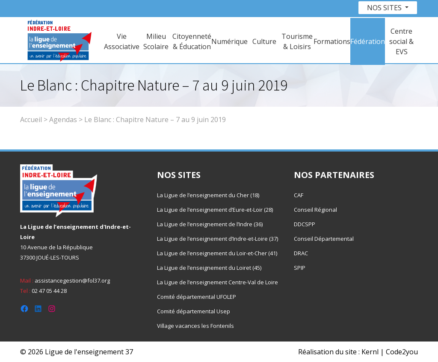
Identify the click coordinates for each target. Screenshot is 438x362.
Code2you (402, 351)
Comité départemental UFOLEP (196, 297)
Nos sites (385, 7)
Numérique (229, 41)
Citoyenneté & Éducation (191, 41)
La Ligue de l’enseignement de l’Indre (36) (210, 224)
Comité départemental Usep (193, 311)
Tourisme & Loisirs (297, 41)
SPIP (299, 268)
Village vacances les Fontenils (195, 326)
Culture (264, 41)
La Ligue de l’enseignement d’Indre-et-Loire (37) (217, 238)
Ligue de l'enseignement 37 (89, 351)
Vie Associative (121, 41)
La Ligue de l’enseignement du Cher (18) (208, 195)
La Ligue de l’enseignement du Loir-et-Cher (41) (217, 253)
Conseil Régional (315, 209)
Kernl (370, 351)
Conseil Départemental (324, 238)
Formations (332, 41)
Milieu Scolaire (156, 41)
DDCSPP (304, 224)
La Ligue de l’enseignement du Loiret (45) (209, 268)
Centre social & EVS (401, 41)
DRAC (301, 253)
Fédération (367, 41)
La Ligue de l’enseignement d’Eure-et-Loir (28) (215, 209)
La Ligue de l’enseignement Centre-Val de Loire (217, 282)
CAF (298, 195)
